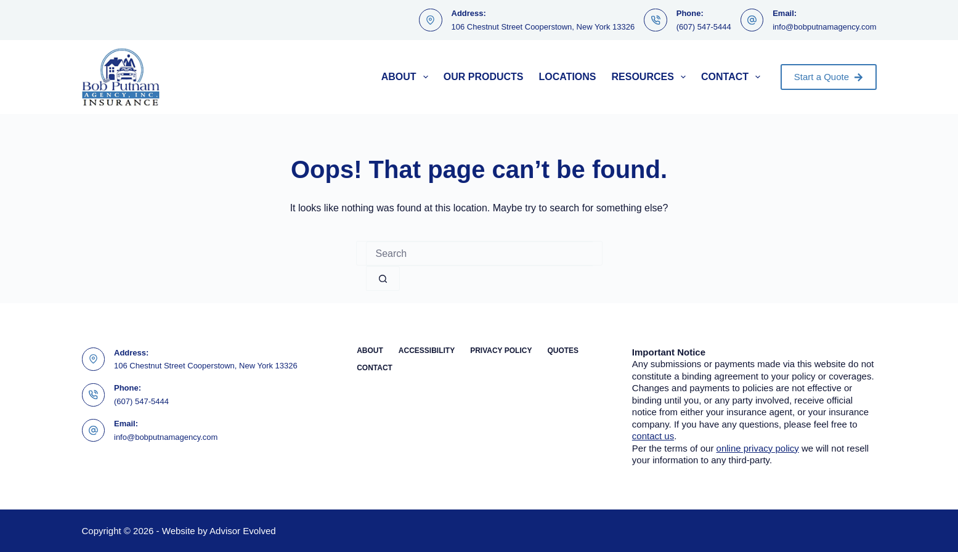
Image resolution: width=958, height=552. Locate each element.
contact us (653, 436)
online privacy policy (757, 448)
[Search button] (383, 278)
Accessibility (427, 350)
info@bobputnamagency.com (824, 26)
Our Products (484, 76)
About (407, 77)
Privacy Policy (501, 350)
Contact (733, 77)
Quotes (562, 350)
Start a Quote (828, 76)
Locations (567, 76)
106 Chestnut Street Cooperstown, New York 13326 (543, 26)
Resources (651, 77)
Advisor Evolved (242, 531)
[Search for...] (479, 254)
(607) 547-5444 (703, 26)
